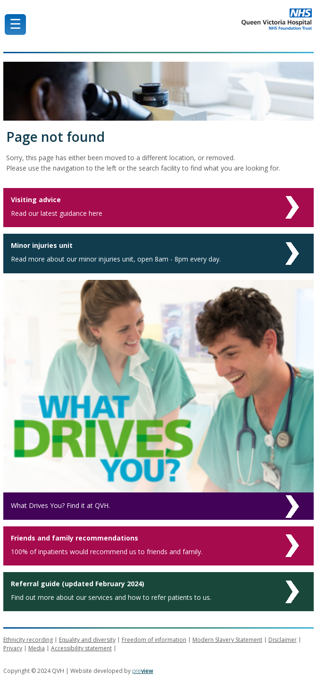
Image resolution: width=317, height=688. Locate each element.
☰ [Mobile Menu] (15, 24)
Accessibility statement (81, 648)
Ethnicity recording (28, 640)
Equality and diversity (87, 640)
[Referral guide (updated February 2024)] (158, 591)
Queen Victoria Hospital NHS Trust (203, 19)
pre (142, 671)
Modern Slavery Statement (227, 640)
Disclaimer (282, 640)
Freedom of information (154, 640)
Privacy (12, 648)
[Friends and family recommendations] (158, 545)
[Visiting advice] (158, 207)
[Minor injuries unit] (158, 253)
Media (36, 648)
